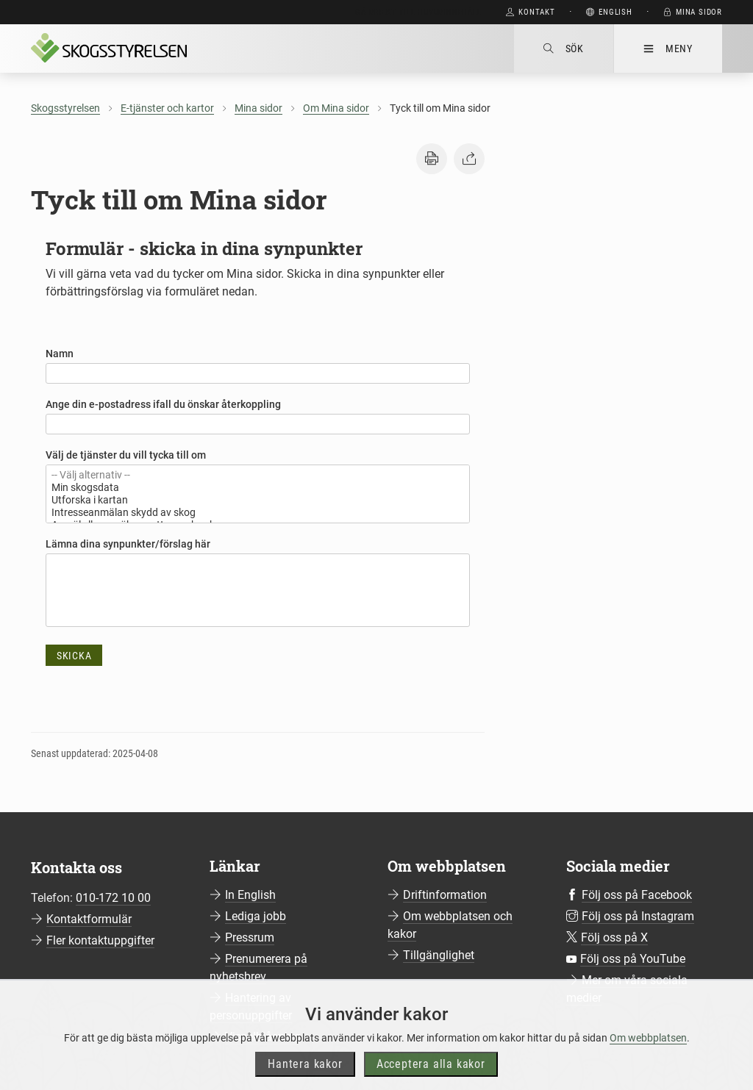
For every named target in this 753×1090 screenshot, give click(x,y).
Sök (563, 48)
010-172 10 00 (113, 898)
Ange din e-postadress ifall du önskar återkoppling (163, 404)
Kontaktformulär (89, 919)
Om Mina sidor (336, 108)
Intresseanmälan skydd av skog (257, 512)
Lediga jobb (255, 916)
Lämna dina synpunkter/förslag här (128, 544)
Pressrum (249, 937)
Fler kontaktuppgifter (100, 940)
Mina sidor (258, 108)
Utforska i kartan (257, 500)
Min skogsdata (257, 487)
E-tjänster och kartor (167, 108)
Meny (668, 48)
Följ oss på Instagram (638, 916)
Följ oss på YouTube (632, 959)
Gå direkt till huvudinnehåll (418, 12)
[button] (431, 158)
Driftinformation (445, 895)
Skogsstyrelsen (65, 108)
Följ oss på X (614, 937)
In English (250, 895)
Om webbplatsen (648, 1053)
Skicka (74, 655)
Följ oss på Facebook (637, 895)
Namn (60, 353)
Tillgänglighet (438, 955)
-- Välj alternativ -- (257, 475)
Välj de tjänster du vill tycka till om (126, 455)
